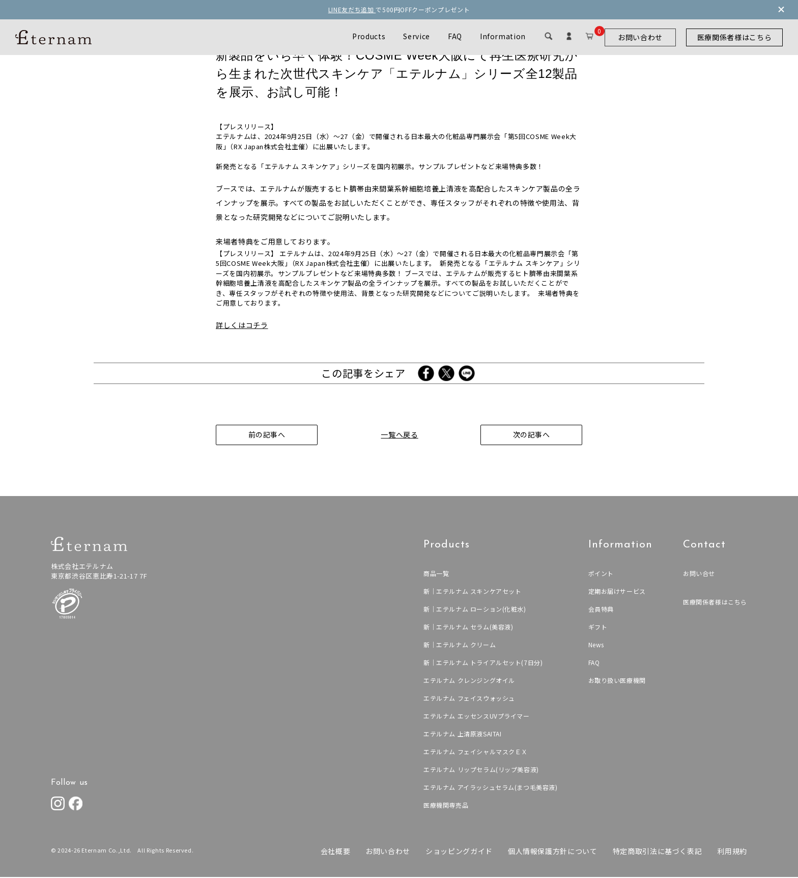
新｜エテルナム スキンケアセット (471, 592)
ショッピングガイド (459, 852)
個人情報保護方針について (552, 852)
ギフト (597, 627)
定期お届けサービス (617, 592)
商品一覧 (435, 574)
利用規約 (732, 852)
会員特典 (601, 610)
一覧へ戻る (398, 435)
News (596, 645)
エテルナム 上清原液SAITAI (461, 734)
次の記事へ (531, 435)
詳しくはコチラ (242, 326)
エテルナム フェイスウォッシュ (468, 699)
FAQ (455, 36)
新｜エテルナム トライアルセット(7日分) (482, 663)
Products (368, 36)
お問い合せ (699, 574)
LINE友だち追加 (352, 9)
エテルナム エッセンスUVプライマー (475, 716)
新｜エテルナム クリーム (458, 645)
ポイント (601, 574)
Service (416, 36)
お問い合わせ (640, 37)
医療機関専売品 (445, 806)
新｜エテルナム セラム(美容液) (467, 627)
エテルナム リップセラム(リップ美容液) (480, 770)
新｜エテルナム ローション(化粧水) (474, 610)
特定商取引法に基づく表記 (657, 852)
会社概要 (335, 852)
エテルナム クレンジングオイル (468, 681)
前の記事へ (266, 435)
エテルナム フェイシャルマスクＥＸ (474, 752)
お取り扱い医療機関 (617, 681)
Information (503, 36)
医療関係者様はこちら (734, 37)
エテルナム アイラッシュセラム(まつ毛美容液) (489, 788)
